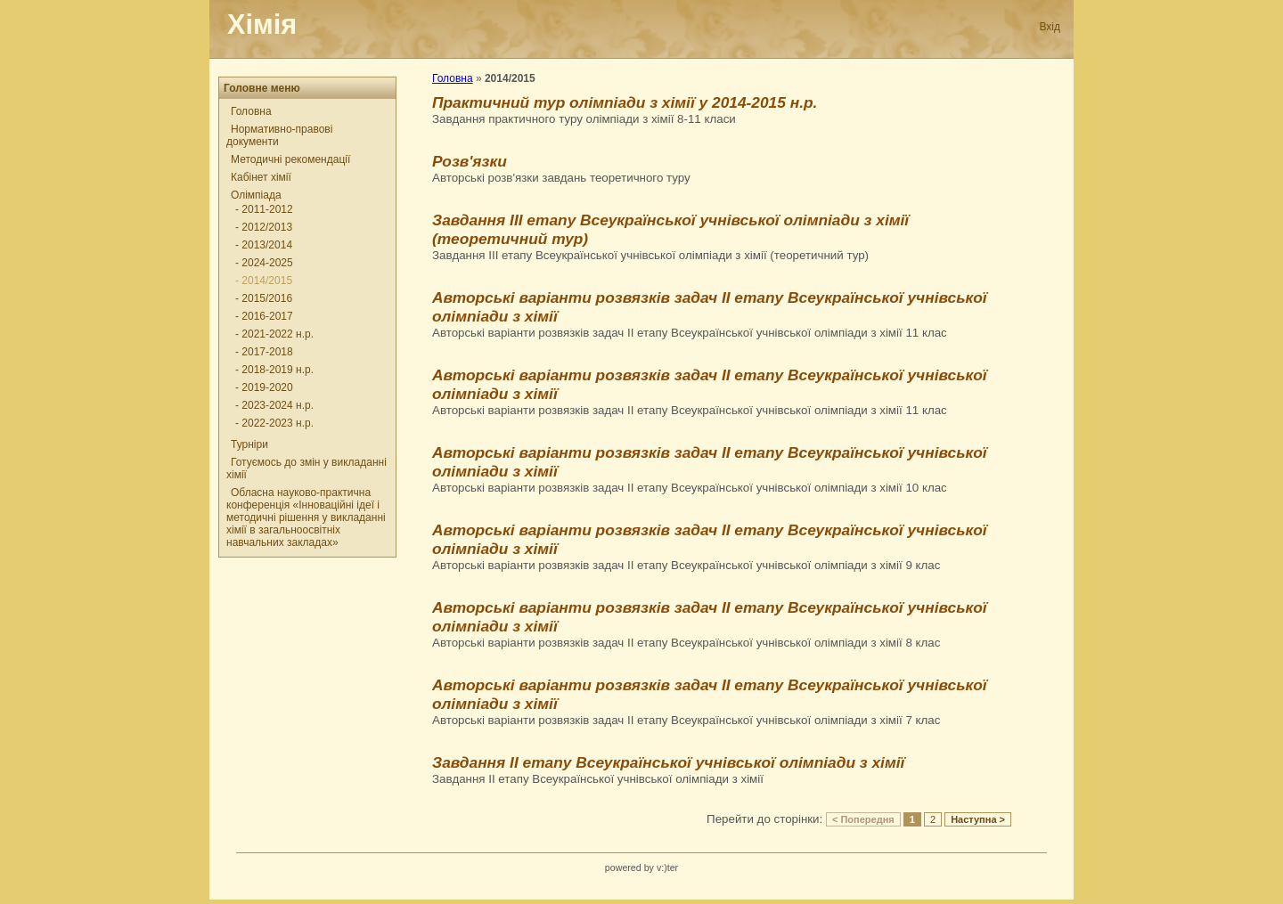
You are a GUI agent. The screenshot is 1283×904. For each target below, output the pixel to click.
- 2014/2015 (263, 280)
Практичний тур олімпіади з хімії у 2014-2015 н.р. (624, 102)
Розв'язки (469, 161)
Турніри (249, 444)
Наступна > (978, 819)
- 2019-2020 (264, 387)
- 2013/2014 (263, 245)
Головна (251, 111)
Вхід (1049, 26)
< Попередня (863, 819)
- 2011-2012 (264, 209)
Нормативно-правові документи (279, 135)
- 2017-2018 (264, 352)
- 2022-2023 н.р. (274, 423)
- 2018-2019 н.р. (274, 369)
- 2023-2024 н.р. (274, 405)
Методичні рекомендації (290, 159)
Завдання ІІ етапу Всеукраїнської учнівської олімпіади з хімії (668, 762)
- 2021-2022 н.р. (274, 334)
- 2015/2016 (263, 298)
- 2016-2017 (264, 316)
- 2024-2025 (264, 263)
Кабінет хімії (261, 177)
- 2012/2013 (263, 227)
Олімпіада (256, 195)
